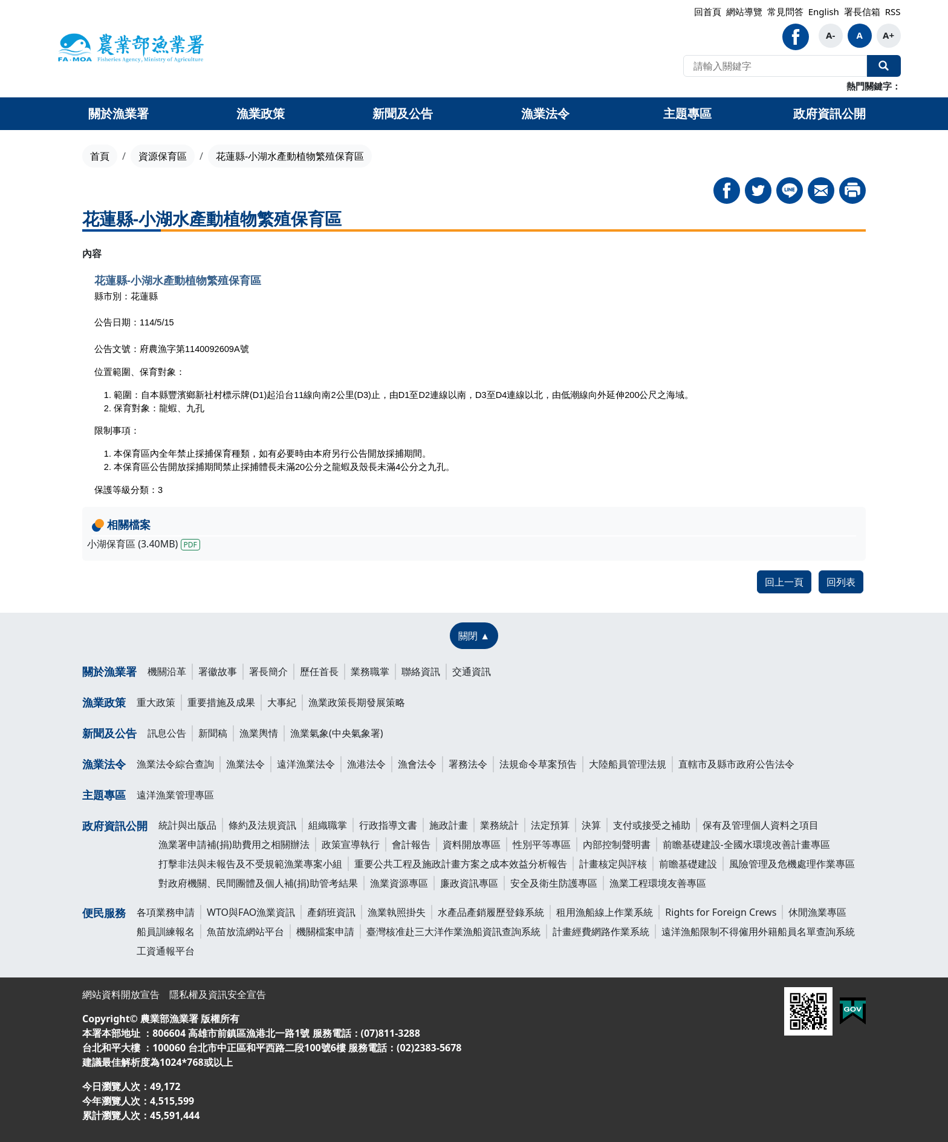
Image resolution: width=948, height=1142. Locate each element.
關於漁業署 (109, 671)
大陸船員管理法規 (627, 764)
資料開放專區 (472, 844)
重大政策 (156, 702)
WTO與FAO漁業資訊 (251, 912)
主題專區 (104, 795)
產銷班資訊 (331, 912)
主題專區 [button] (687, 113)
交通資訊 (471, 671)
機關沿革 (167, 671)
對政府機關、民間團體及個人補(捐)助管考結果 (258, 883)
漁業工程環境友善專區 (657, 883)
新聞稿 (212, 733)
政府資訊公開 (115, 825)
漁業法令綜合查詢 (175, 764)
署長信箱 (862, 11)
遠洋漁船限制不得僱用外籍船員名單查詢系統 (758, 931)
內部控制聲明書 (617, 844)
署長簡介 (268, 671)
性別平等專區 (542, 844)
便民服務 (104, 912)
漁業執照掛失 (397, 912)
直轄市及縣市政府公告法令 (736, 764)
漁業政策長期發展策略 (356, 702)
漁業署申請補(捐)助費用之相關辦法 (234, 844)
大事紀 (281, 702)
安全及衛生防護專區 (553, 883)
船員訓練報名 (166, 931)
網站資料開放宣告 (121, 994)
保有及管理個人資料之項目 (761, 825)
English (823, 11)
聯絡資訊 (420, 671)
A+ (888, 35)
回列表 (840, 582)
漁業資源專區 (399, 883)
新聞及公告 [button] (402, 113)
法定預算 (550, 825)
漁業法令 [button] (545, 113)
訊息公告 (167, 733)
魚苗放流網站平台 (245, 931)
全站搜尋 (884, 66)
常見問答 (785, 11)
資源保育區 (162, 156)
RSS (893, 11)
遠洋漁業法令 (306, 764)
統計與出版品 (187, 825)
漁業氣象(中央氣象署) (336, 733)
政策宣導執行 (351, 844)
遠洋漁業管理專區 (175, 794)
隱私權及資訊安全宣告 (217, 994)
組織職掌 (327, 825)
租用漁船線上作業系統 (604, 912)
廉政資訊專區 (469, 883)
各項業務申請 (166, 912)
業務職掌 (370, 671)
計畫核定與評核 (613, 863)
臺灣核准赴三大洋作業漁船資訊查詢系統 (453, 931)
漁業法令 (104, 764)
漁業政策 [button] (260, 113)
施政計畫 (448, 825)
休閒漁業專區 (817, 912)
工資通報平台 (166, 951)
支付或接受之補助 (651, 825)
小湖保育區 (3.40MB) (143, 543)
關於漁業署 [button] (118, 113)
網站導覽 (744, 11)
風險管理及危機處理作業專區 (792, 863)
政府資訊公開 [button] (829, 113)
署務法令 (468, 764)
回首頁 (707, 11)
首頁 (99, 156)
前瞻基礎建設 (688, 863)
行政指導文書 (388, 825)
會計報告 (411, 844)
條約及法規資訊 (262, 825)
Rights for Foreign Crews (720, 912)
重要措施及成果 (221, 702)
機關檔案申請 (325, 931)
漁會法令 (417, 764)
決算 (591, 825)
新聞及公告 (109, 733)
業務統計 (499, 825)
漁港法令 (366, 764)
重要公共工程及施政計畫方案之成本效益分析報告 (460, 863)
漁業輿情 (258, 733)
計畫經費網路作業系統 (601, 931)
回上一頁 (784, 582)
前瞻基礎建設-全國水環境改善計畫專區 (746, 844)
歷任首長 (319, 671)
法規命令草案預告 (538, 764)
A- (830, 35)
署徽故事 (217, 671)
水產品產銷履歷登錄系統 (491, 912)
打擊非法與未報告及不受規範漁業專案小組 (250, 863)
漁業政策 (104, 702)
